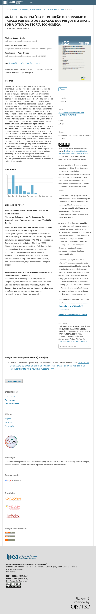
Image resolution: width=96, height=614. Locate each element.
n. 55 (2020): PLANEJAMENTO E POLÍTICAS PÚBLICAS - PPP (42, 9)
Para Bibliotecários (12, 404)
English (8, 418)
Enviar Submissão (14, 381)
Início (7, 9)
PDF (63, 89)
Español (8, 422)
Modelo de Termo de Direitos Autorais (72, 315)
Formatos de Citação (68, 346)
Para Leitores (10, 396)
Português (9, 426)
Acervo (14, 9)
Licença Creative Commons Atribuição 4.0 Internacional (73, 306)
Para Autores (10, 400)
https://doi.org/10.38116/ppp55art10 (24, 63)
